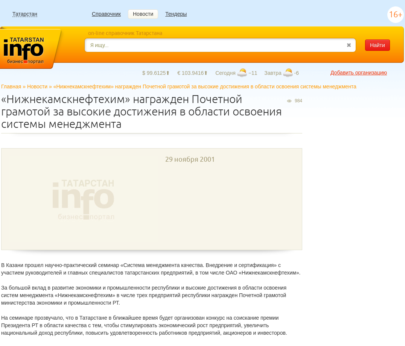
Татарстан (24, 14)
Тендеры (176, 14)
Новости (143, 14)
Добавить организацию (358, 73)
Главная (11, 86)
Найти (377, 45)
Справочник (106, 14)
